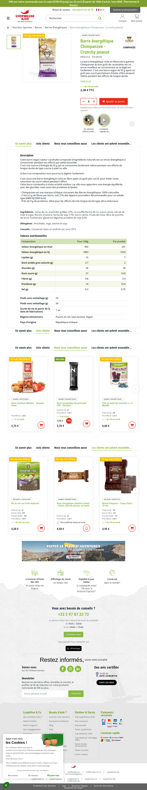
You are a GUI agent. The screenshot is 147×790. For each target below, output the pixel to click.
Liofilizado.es (74, 771)
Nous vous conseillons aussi (70, 143)
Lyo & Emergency (73, 773)
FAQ (51, 729)
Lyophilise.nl (38, 778)
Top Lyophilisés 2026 (85, 716)
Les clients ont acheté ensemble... (112, 143)
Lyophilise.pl (56, 778)
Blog (51, 725)
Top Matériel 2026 (83, 733)
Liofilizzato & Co (93, 771)
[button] (6, 785)
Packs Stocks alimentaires (81, 744)
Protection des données (44, 785)
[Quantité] (88, 101)
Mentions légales (80, 785)
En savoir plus (23, 143)
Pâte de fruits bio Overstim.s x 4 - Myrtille (118, 404)
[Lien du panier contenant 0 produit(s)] (136, 18)
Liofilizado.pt (73, 780)
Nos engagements (32, 729)
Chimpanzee (129, 47)
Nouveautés (80, 725)
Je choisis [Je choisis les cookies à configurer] (33, 775)
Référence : (85, 56)
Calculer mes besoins (59, 716)
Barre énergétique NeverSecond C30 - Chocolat (72, 404)
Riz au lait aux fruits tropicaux (25, 503)
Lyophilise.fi (73, 778)
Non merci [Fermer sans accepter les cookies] (13, 775)
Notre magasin (30, 725)
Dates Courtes (81, 750)
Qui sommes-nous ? (32, 716)
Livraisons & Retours (59, 721)
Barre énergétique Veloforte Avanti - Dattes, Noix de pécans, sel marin (73, 504)
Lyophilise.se (91, 778)
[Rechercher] (75, 18)
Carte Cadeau (81, 754)
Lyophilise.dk (109, 778)
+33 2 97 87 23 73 (73, 614)
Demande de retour (73, 787)
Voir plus (85, 81)
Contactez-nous (56, 733)
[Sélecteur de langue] (100, 10)
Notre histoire (30, 721)
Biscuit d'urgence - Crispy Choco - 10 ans (118, 504)
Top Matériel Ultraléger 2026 (86, 738)
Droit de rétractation (104, 785)
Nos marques (81, 721)
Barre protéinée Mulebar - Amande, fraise (27, 404)
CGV (64, 785)
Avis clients (43, 143)
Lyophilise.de (113, 771)
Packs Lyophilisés (83, 729)
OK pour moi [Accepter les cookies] (53, 775)
